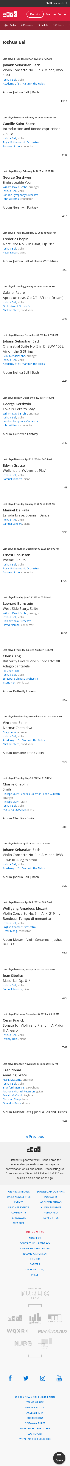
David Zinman (11, 625)
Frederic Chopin (15, 239)
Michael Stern (11, 310)
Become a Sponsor (35, 1254)
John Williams (11, 199)
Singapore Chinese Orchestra (20, 678)
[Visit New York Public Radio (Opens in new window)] (35, 1293)
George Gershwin (17, 177)
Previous (36, 1136)
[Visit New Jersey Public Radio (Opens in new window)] (17, 1343)
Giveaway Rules (35, 1423)
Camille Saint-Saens (19, 123)
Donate (35, 14)
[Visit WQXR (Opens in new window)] (17, 1331)
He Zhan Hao (11, 670)
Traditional (12, 1070)
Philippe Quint (11, 801)
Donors (35, 1259)
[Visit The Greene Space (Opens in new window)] (52, 1343)
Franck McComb (13, 1095)
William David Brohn (15, 187)
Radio (13, 25)
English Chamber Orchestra (19, 927)
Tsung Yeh (9, 682)
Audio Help (51, 1213)
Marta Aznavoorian (14, 809)
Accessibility (35, 1413)
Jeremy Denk (10, 1039)
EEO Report (35, 1434)
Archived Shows (51, 1202)
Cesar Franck (13, 1020)
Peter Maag (10, 931)
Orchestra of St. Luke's (16, 306)
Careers (35, 1264)
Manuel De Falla (16, 510)
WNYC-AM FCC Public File (35, 1439)
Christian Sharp (12, 1099)
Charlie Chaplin (15, 784)
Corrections (35, 1418)
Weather (19, 1223)
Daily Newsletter (19, 1197)
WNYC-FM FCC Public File (35, 1428)
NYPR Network (56, 3)
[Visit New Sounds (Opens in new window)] (52, 1331)
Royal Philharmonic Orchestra (21, 142)
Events (19, 1202)
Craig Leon (9, 732)
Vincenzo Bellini (15, 722)
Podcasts (51, 1197)
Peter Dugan (10, 252)
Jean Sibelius (13, 975)
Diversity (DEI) (35, 1269)
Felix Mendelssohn (14, 356)
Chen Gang (12, 656)
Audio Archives (51, 1207)
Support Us (51, 1218)
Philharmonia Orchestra (17, 621)
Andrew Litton (11, 146)
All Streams (27, 25)
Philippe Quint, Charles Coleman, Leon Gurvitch (31, 794)
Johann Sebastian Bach (21, 65)
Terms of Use (35, 1402)
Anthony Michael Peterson (19, 1091)
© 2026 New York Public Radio (35, 1397)
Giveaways (19, 1218)
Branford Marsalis (13, 1087)
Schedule (43, 25)
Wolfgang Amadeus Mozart (25, 908)
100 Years (58, 25)
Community (19, 1213)
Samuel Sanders (12, 479)
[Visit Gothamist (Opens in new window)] (35, 1318)
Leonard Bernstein (18, 603)
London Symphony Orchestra (20, 195)
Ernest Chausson (16, 555)
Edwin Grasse (14, 465)
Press (35, 1275)
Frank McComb (12, 1079)
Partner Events (18, 1207)
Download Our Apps (51, 1192)
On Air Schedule (19, 1192)
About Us (35, 1238)
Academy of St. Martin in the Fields (24, 83)
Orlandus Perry (12, 1103)
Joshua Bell (9, 79)
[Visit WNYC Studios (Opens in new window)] (54, 1318)
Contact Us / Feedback (35, 1243)
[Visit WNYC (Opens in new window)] (15, 1318)
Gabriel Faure (14, 292)
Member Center (56, 14)
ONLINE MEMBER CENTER (35, 1249)
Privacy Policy (35, 1408)
